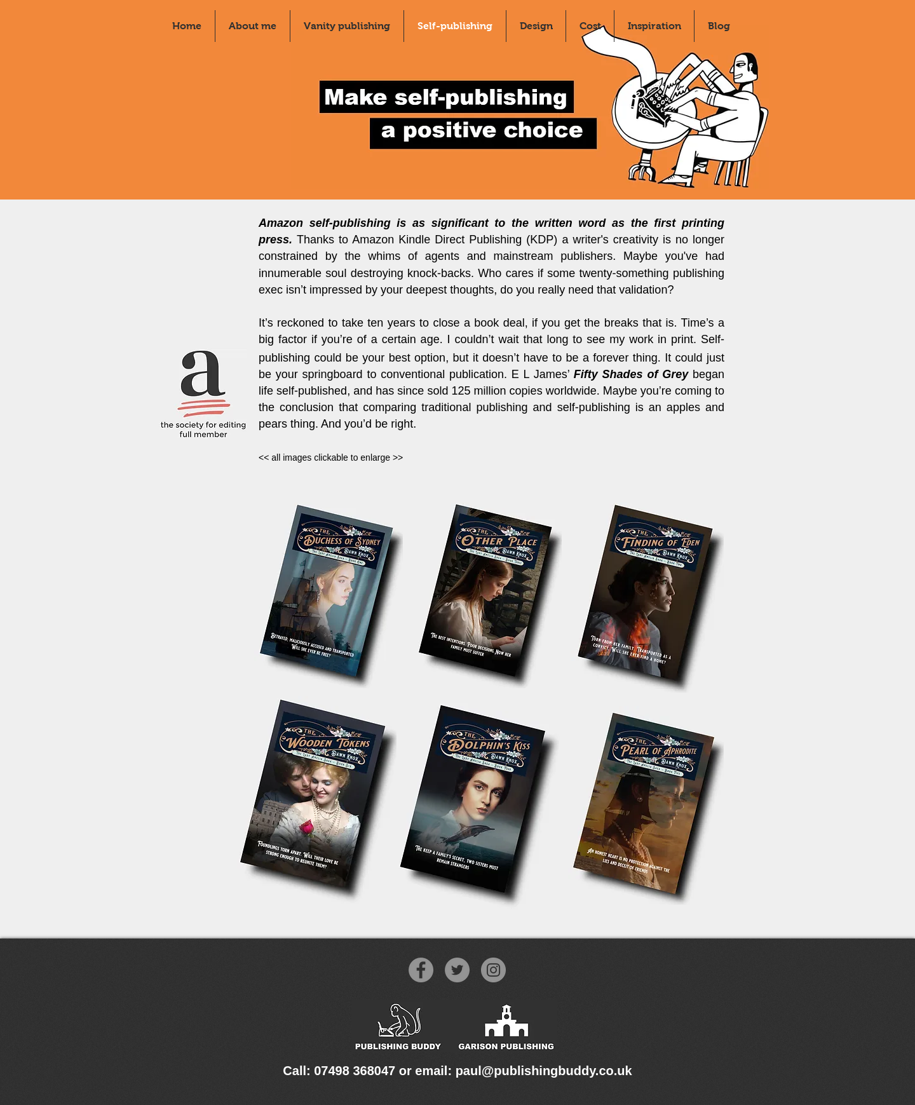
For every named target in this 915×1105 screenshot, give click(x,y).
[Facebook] (421, 970)
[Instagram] (493, 970)
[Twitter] (457, 970)
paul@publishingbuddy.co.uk (544, 1071)
